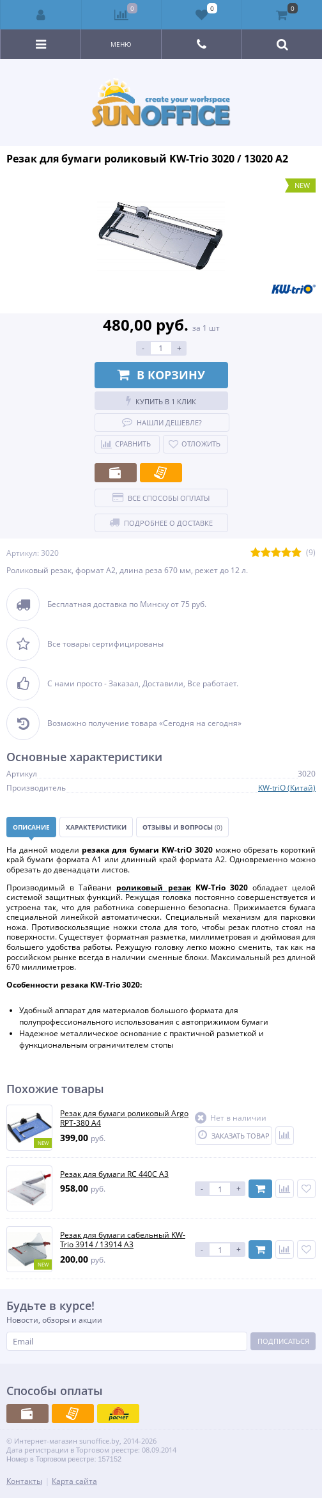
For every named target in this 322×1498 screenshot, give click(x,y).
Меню (121, 44)
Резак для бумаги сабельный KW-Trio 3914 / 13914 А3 (122, 1240)
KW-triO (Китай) (287, 787)
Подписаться (283, 1341)
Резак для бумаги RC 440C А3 (114, 1174)
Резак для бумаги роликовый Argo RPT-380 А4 (124, 1118)
